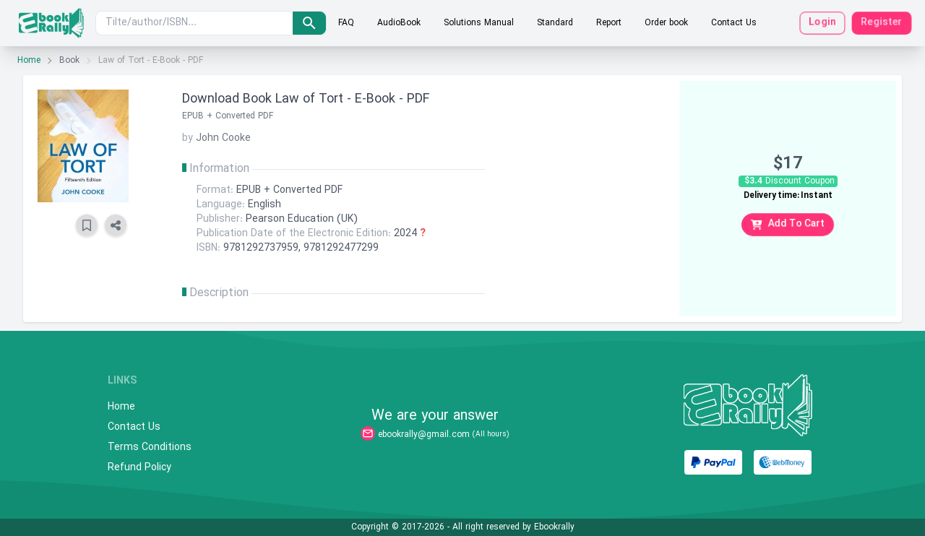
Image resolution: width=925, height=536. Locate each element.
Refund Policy (139, 468)
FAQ (346, 23)
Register (882, 22)
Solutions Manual (479, 23)
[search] (309, 23)
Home (28, 60)
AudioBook (399, 23)
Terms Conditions (150, 448)
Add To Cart (787, 224)
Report (608, 23)
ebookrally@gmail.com (424, 435)
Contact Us (734, 23)
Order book (666, 23)
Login (822, 22)
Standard (555, 23)
